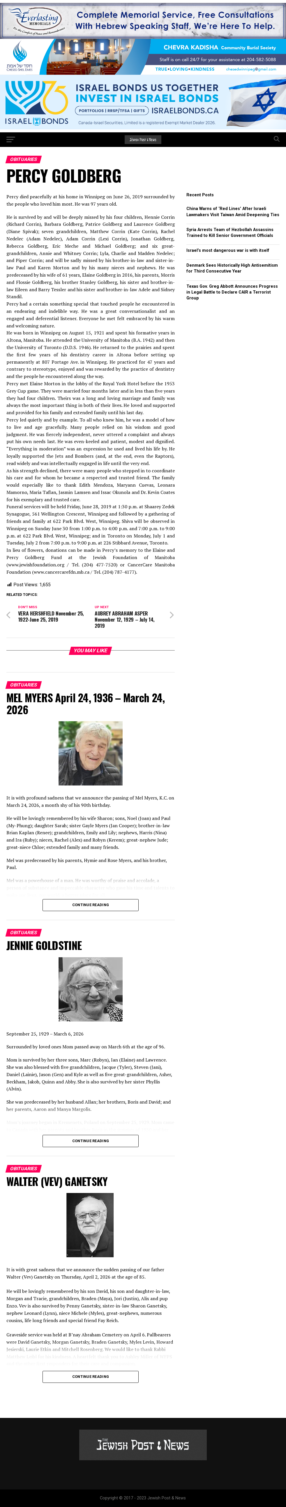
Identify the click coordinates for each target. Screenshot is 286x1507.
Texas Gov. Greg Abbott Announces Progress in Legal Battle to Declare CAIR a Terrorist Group (232, 292)
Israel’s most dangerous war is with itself (227, 250)
